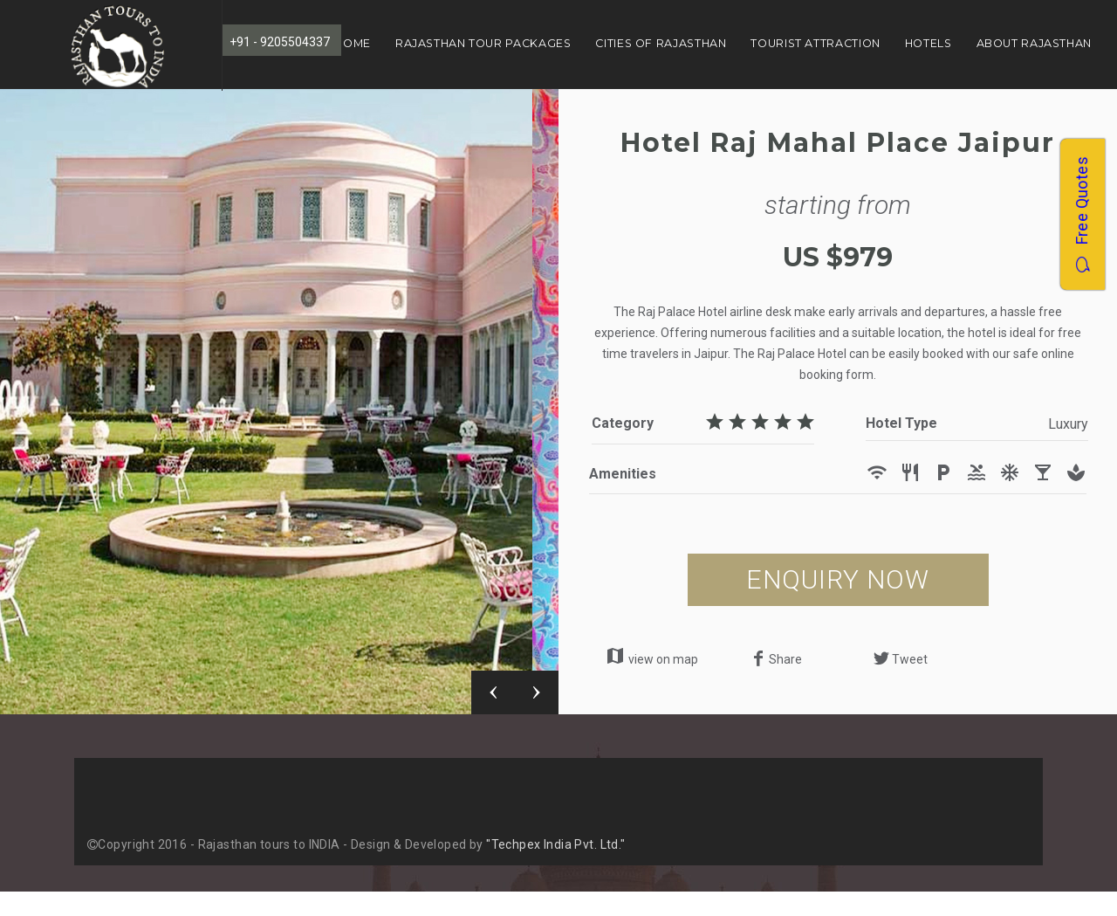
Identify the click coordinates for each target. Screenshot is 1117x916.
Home (352, 43)
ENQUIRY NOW (837, 579)
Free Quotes (1081, 214)
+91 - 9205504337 (280, 42)
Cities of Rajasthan (660, 43)
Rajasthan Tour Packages (483, 43)
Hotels (928, 43)
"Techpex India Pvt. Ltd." (556, 844)
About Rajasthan (1034, 43)
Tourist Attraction (815, 43)
